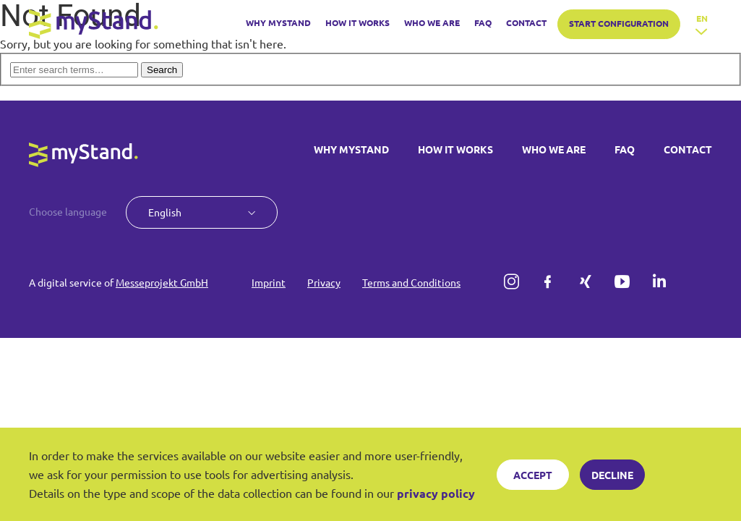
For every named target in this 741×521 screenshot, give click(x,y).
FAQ (483, 22)
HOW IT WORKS (357, 22)
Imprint (269, 282)
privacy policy (436, 493)
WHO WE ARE (432, 22)
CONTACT (526, 22)
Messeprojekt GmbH (162, 282)
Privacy (323, 282)
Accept (532, 474)
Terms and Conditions (411, 282)
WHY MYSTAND (278, 22)
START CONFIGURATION (619, 23)
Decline (612, 474)
